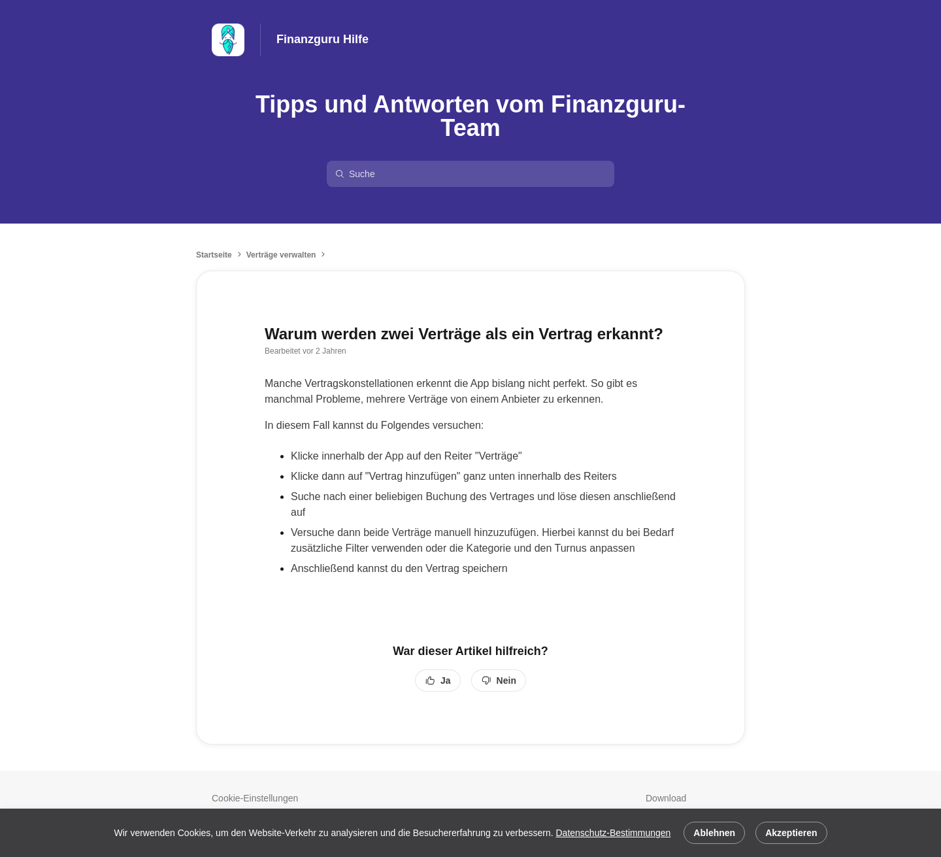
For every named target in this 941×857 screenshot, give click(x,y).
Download (666, 798)
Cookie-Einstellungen (255, 798)
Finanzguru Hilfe (322, 39)
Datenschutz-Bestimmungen (612, 833)
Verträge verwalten (281, 255)
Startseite (214, 255)
